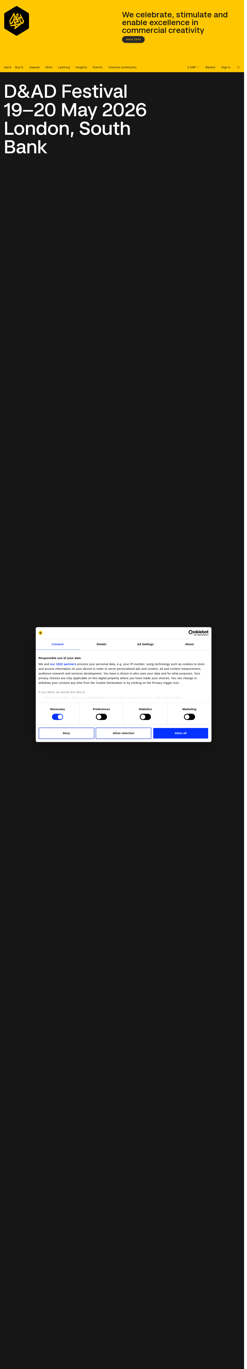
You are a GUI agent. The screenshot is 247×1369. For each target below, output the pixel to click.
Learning (64, 67)
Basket (211, 67)
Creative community (122, 67)
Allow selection (123, 733)
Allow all (181, 733)
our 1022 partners (63, 664)
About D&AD (133, 39)
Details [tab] (101, 644)
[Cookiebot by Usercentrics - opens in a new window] (191, 633)
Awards (34, 67)
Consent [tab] (58, 644)
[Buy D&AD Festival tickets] (13, 67)
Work (48, 67)
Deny (66, 733)
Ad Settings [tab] (145, 644)
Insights (81, 67)
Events (98, 67)
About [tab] (189, 644)
